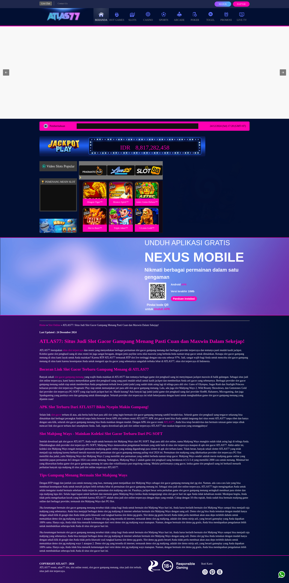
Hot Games (116, 16)
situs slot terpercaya (73, 350)
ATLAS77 (169, 422)
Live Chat (45, 3)
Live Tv (242, 16)
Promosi (226, 16)
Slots (132, 16)
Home (42, 325)
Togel (210, 16)
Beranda (101, 16)
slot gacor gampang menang (69, 377)
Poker (195, 16)
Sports (163, 16)
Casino (148, 16)
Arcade (179, 16)
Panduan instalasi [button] (184, 298)
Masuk (223, 4)
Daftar (241, 4)
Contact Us (63, 3)
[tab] (93, 170)
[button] (6, 72)
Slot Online (54, 325)
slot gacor (56, 414)
